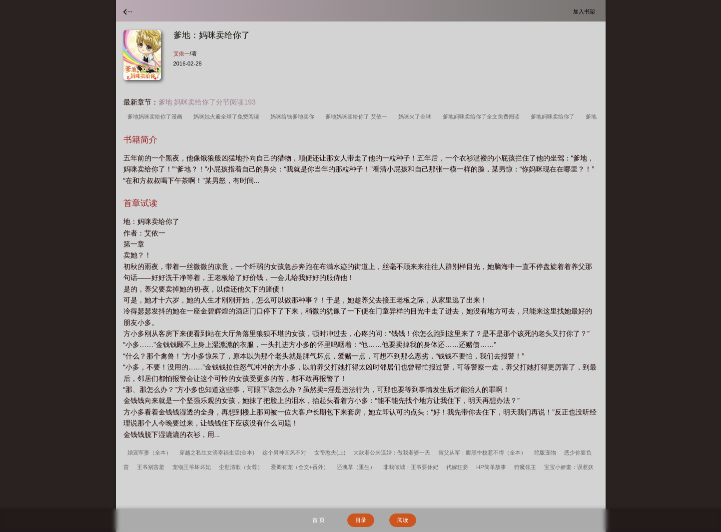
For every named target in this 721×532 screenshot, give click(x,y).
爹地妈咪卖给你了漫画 (156, 117)
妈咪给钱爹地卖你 (293, 117)
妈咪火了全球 (416, 117)
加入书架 (585, 11)
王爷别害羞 (150, 467)
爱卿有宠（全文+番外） (300, 467)
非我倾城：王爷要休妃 (410, 467)
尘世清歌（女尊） (241, 467)
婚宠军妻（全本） (149, 453)
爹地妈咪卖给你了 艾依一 (357, 117)
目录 (360, 520)
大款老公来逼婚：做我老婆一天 (391, 453)
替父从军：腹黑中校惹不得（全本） (482, 453)
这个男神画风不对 (284, 453)
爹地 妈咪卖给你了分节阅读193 (207, 102)
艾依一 (181, 53)
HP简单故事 (491, 467)
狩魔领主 (525, 467)
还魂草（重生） (356, 467)
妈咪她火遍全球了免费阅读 (227, 117)
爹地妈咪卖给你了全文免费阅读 (483, 117)
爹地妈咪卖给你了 (554, 117)
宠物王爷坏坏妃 (191, 467)
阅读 (402, 520)
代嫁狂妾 (457, 467)
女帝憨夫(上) (329, 453)
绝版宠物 (545, 453)
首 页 (318, 520)
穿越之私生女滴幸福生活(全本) (216, 453)
